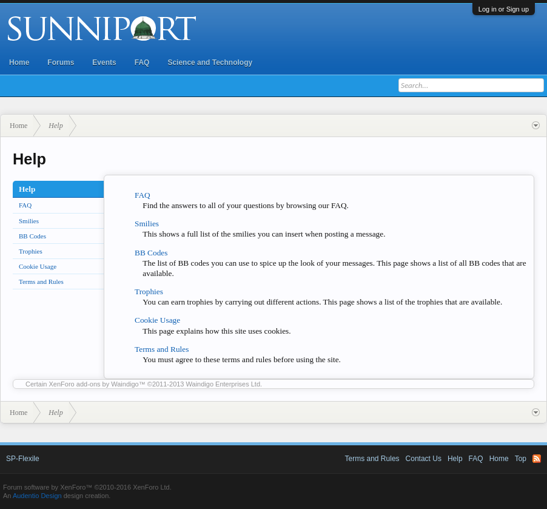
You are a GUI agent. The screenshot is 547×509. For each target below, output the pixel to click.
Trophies (30, 251)
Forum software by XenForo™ (87, 487)
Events (104, 62)
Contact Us (423, 458)
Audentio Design (37, 495)
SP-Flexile (22, 458)
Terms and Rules (41, 281)
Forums (60, 62)
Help (455, 458)
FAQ (142, 62)
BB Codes (32, 236)
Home (19, 62)
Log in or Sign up (503, 9)
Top (520, 458)
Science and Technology (209, 62)
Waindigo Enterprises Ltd (223, 384)
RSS (536, 458)
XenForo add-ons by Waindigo (94, 384)
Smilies (29, 220)
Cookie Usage (37, 266)
